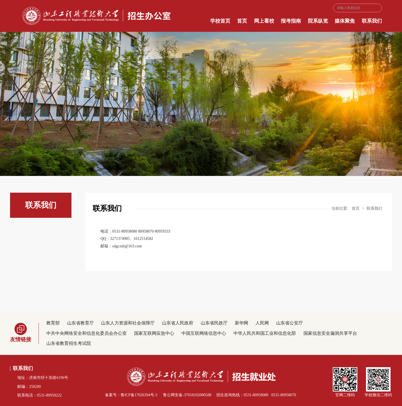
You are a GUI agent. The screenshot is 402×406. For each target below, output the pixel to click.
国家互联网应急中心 (154, 333)
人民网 (262, 323)
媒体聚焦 (345, 21)
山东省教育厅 (80, 323)
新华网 (241, 323)
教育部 (53, 323)
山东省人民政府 (177, 323)
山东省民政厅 (214, 323)
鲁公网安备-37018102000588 (186, 395)
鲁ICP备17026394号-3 (139, 395)
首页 (242, 21)
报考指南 (291, 21)
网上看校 (264, 21)
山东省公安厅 (289, 323)
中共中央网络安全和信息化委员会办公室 (86, 333)
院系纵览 (318, 21)
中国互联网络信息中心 (203, 333)
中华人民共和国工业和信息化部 (264, 333)
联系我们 (372, 21)
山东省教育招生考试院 (68, 343)
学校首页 (220, 21)
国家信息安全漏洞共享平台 (330, 333)
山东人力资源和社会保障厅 (128, 323)
